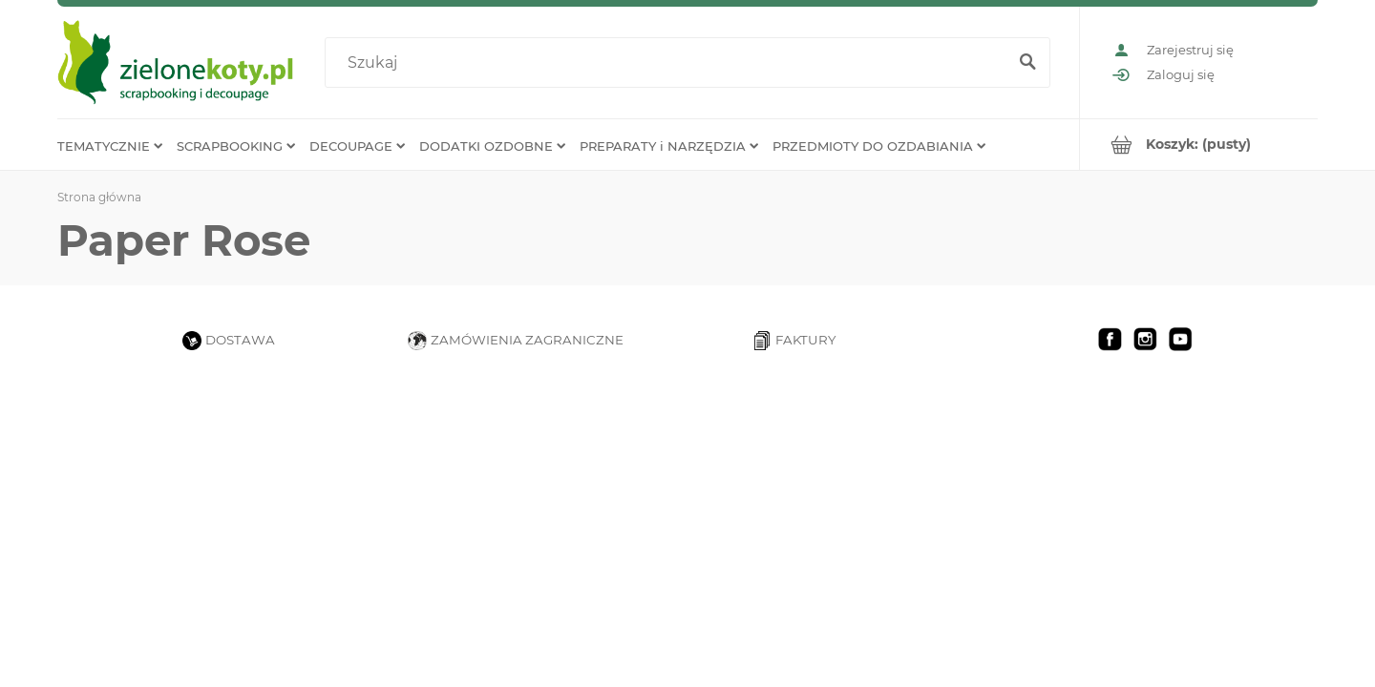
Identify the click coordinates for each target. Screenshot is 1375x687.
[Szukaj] (1027, 63)
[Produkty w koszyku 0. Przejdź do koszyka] (1199, 144)
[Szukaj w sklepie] (669, 63)
